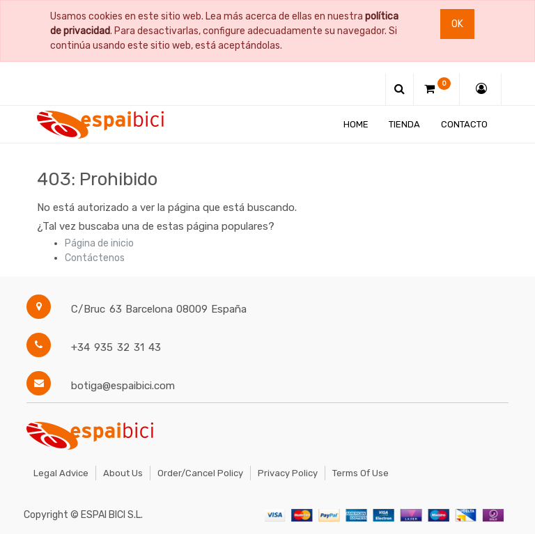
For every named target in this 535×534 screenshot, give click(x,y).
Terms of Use (360, 473)
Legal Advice (60, 473)
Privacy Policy (288, 473)
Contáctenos (95, 258)
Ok (457, 24)
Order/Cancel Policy (200, 473)
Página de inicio (99, 243)
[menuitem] (356, 124)
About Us (123, 473)
